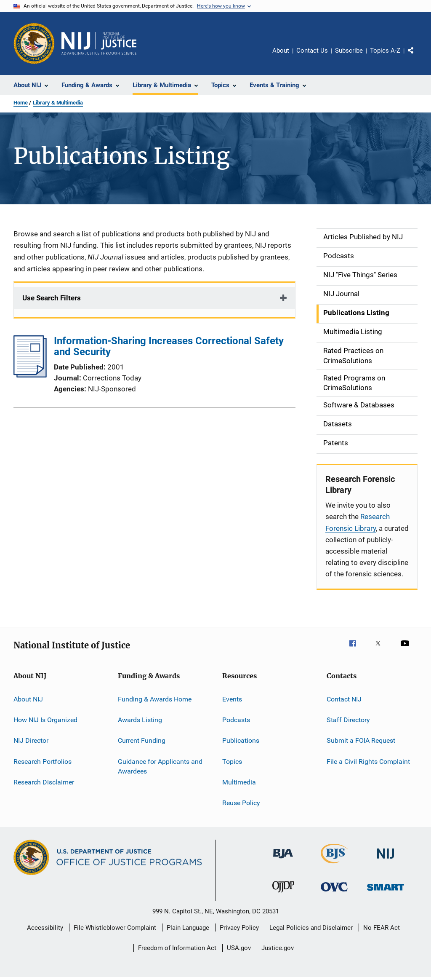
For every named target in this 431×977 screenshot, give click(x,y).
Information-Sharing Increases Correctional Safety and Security (169, 346)
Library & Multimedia (58, 102)
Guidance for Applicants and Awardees (160, 766)
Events (232, 699)
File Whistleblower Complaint (115, 927)
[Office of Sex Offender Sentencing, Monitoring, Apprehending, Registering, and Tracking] (385, 892)
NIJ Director (30, 740)
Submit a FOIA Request (361, 740)
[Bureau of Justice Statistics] (334, 865)
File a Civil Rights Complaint (368, 761)
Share (417, 56)
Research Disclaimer (43, 782)
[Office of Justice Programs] (34, 43)
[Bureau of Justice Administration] (283, 860)
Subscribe (349, 50)
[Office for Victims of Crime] (334, 893)
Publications (240, 740)
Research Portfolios (42, 761)
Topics (232, 761)
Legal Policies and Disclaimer (311, 927)
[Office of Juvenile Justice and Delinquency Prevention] (283, 894)
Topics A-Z (385, 50)
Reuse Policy (241, 803)
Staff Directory (348, 720)
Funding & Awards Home (155, 699)
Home (20, 102)
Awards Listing (140, 720)
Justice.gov (277, 948)
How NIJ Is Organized (45, 720)
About (280, 50)
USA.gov (239, 948)
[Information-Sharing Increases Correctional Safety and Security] (30, 375)
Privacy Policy (239, 927)
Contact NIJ (344, 699)
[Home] (98, 43)
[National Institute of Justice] (385, 860)
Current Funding (141, 740)
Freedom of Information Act (177, 948)
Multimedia (239, 782)
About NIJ (28, 699)
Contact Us (312, 50)
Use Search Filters (51, 298)
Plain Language (188, 927)
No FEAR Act (381, 927)
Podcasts (236, 720)
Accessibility (45, 927)
